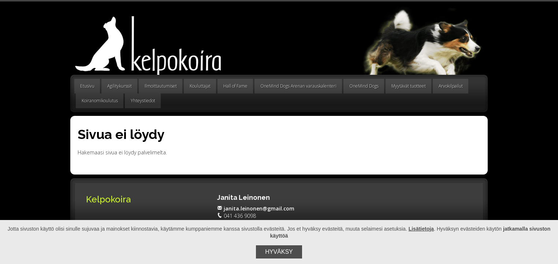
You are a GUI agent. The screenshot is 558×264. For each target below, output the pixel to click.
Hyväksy (279, 252)
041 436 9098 (236, 215)
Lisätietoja (421, 229)
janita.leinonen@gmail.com (255, 208)
